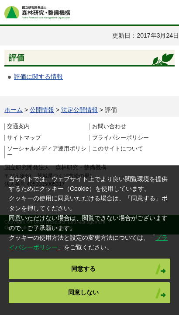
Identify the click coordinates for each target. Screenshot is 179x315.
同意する (83, 268)
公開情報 (42, 109)
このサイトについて (117, 149)
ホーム (13, 109)
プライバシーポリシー (120, 138)
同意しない (83, 292)
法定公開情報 (79, 109)
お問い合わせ (109, 126)
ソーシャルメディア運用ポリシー (46, 152)
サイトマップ (24, 138)
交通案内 (18, 126)
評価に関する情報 (38, 76)
